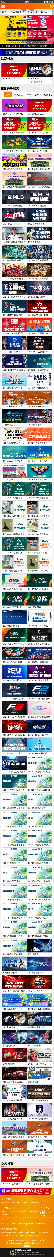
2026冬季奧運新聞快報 (38, 936)
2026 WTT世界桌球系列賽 (40, 352)
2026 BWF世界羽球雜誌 (14, 991)
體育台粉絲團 (18, 1232)
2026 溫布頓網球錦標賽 (39, 169)
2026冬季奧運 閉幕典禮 (14, 790)
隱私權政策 (33, 1211)
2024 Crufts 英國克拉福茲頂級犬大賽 (20, 552)
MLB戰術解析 (34, 78)
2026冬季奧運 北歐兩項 (39, 881)
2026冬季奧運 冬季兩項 (14, 845)
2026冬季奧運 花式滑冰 (39, 790)
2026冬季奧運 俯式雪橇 (39, 899)
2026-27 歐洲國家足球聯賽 (15, 698)
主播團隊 (25, 1203)
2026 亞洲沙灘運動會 (38, 461)
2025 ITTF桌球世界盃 (38, 1155)
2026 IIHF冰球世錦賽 (12, 315)
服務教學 (30, 1224)
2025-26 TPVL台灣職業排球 (16, 662)
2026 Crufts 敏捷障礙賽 (13, 516)
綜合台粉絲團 (42, 1232)
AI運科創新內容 (10, 972)
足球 (37, 94)
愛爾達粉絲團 (6, 1232)
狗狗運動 (18, 94)
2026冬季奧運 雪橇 (12, 881)
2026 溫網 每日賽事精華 (14, 187)
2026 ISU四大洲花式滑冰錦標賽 (17, 680)
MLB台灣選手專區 (36, 224)
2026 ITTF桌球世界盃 (38, 370)
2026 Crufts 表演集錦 (38, 534)
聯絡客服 (21, 1224)
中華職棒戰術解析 (36, 1027)
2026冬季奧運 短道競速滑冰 (16, 899)
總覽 (8, 94)
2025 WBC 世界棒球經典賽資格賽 (18, 644)
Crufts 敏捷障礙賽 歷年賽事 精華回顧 (20, 571)
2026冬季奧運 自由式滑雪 (40, 863)
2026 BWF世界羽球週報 (14, 735)
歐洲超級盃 (33, 954)
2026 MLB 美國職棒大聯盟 (15, 205)
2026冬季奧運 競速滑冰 (14, 936)
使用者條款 (23, 1211)
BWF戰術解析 (9, 1064)
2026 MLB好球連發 (12, 224)
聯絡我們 (27, 1246)
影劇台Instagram (22, 1235)
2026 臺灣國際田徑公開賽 (15, 443)
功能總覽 (5, 1214)
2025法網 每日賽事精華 (14, 1155)
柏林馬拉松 (33, 1082)
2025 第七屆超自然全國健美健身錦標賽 (21, 1118)
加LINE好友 (35, 1203)
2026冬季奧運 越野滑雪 (39, 845)
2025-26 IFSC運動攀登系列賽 (16, 1100)
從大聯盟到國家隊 (11, 626)
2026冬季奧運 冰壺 (12, 863)
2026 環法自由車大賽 (13, 169)
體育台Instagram (7, 1235)
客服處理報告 (41, 1224)
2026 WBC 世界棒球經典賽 (15, 589)
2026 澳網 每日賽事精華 (39, 1009)
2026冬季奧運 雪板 (37, 918)
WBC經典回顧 (34, 607)
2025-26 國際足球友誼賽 (14, 772)
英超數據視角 (9, 1045)
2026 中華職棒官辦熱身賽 (40, 626)
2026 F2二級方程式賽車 (39, 698)
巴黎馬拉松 (8, 479)
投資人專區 (16, 1203)
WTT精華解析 (34, 1045)
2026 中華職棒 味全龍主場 (15, 279)
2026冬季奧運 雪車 (37, 808)
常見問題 (4, 1224)
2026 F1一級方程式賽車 (39, 187)
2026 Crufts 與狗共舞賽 (13, 534)
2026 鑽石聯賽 (35, 425)
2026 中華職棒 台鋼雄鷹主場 (16, 260)
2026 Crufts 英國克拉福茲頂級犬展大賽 (21, 498)
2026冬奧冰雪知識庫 (12, 954)
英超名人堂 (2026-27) (13, 114)
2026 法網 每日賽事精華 (39, 406)
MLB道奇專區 (34, 242)
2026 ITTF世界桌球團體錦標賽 (17, 370)
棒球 (28, 94)
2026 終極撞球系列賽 (38, 479)
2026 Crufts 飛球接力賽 (39, 516)
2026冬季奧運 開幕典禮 (39, 772)
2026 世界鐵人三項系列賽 (15, 461)
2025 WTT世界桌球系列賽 (15, 1082)
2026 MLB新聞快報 (37, 205)
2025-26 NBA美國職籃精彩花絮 (17, 297)
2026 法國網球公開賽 (13, 406)
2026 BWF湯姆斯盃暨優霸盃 (16, 333)
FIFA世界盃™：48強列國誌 (40, 151)
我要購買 (48, 1)
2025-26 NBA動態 (36, 297)
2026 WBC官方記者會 (38, 589)
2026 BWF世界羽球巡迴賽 (40, 315)
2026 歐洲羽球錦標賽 (13, 352)
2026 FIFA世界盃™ (11, 78)
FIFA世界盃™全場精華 (13, 132)
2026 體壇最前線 (36, 972)
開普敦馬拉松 (9, 425)
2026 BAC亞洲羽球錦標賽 (40, 333)
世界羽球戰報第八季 (37, 991)
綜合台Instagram (36, 1235)
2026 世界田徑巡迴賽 (38, 443)
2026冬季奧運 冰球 (37, 826)
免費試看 (5, 1211)
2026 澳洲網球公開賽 (13, 1009)
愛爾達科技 (5, 1203)
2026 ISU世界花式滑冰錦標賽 (16, 388)
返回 (3, 1)
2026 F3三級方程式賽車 (14, 717)
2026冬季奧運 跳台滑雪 (14, 918)
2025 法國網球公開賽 (38, 1137)
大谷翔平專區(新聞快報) (14, 242)
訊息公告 (13, 1224)
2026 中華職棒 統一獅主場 (40, 279)
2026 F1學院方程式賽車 (39, 717)
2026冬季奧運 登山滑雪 (14, 808)
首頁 (27, 1)
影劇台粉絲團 (30, 1232)
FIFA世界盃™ (17, 12)
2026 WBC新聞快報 (12, 607)
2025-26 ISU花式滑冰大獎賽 (16, 753)
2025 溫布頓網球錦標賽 (14, 1137)
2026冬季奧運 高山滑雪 (14, 826)
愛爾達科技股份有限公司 (18, 1241)
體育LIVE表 (41, 12)
